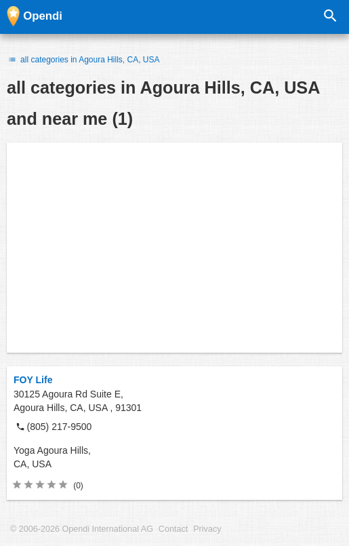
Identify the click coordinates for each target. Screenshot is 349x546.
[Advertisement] (174, 248)
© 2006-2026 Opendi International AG (81, 529)
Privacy (207, 529)
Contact (173, 529)
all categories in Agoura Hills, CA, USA (83, 59)
